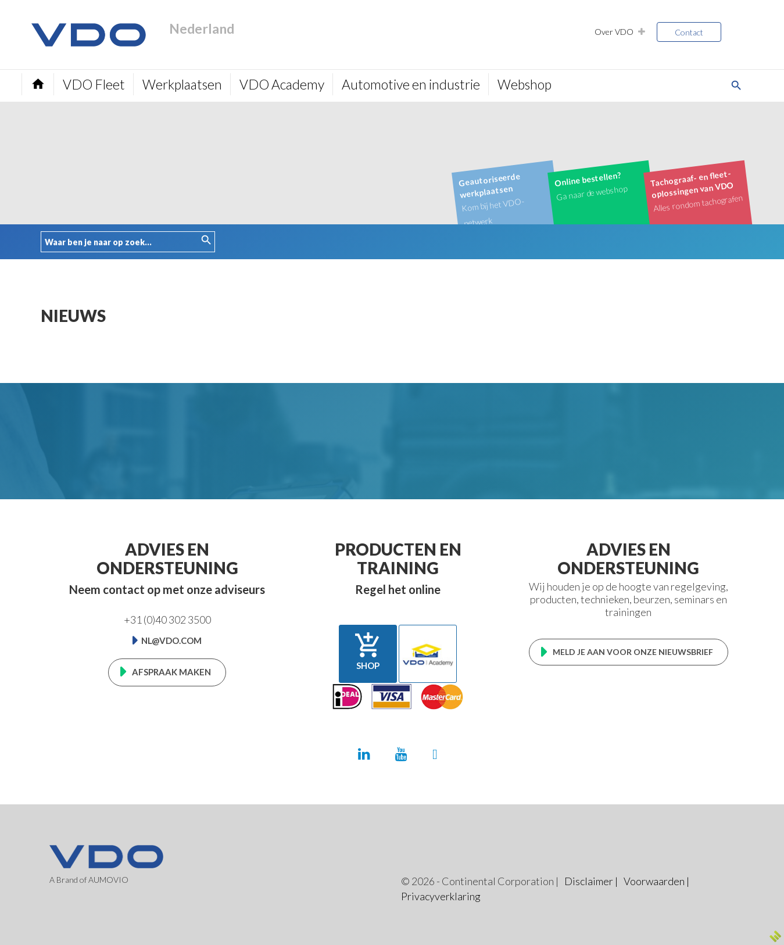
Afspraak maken (171, 672)
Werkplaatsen (182, 84)
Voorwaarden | (656, 881)
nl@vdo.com (171, 640)
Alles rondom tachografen (696, 190)
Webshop (524, 84)
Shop (368, 651)
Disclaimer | (591, 881)
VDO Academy (281, 84)
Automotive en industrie (411, 84)
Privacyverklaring (441, 896)
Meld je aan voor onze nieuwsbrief (633, 652)
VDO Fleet (94, 84)
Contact (689, 32)
